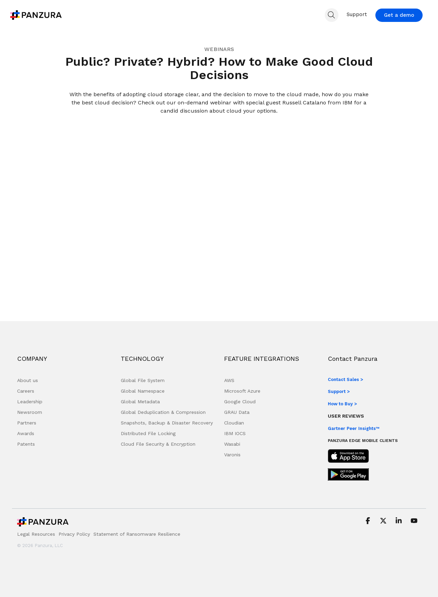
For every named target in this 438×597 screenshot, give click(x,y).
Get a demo (399, 15)
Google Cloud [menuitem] (240, 401)
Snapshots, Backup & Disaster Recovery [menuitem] (167, 422)
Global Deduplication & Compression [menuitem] (163, 412)
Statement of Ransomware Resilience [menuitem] (136, 534)
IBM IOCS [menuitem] (235, 433)
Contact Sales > (345, 379)
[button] (369, 521)
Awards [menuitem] (25, 433)
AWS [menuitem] (229, 380)
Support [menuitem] (357, 14)
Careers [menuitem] (25, 391)
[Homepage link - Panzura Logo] (42, 523)
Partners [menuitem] (26, 422)
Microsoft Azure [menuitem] (242, 391)
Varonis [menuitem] (232, 454)
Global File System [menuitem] (143, 380)
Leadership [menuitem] (29, 401)
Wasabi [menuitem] (232, 444)
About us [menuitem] (27, 380)
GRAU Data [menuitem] (236, 412)
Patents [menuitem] (26, 444)
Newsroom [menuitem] (29, 412)
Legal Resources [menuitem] (36, 534)
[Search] (331, 15)
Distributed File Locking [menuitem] (148, 433)
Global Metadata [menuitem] (140, 401)
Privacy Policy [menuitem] (74, 534)
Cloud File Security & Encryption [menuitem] (158, 444)
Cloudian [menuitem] (234, 422)
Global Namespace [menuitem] (143, 391)
